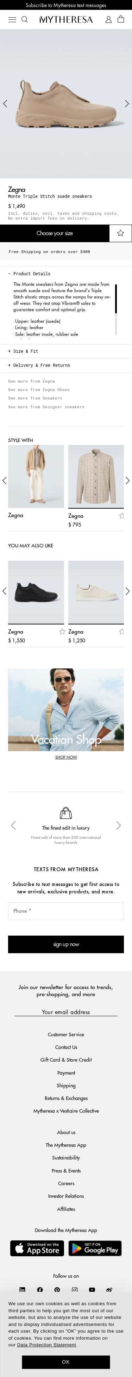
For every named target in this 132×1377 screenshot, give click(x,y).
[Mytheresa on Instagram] (74, 1289)
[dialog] (66, 1334)
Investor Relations (66, 1195)
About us (66, 1132)
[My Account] (108, 19)
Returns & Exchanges (66, 1097)
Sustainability (66, 1157)
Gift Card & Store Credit (66, 1059)
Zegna (16, 189)
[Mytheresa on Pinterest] (57, 1289)
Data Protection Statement (46, 1344)
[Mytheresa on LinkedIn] (22, 1289)
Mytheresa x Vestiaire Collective (66, 1110)
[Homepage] (66, 19)
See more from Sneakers (35, 398)
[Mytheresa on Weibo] (109, 1289)
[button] (5, 103)
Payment (66, 1072)
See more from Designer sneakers (46, 406)
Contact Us (66, 1046)
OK (66, 1362)
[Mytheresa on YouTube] (92, 1289)
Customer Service (66, 1034)
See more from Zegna (31, 381)
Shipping (66, 1085)
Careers (66, 1183)
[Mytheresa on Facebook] (40, 1289)
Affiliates (66, 1208)
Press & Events (66, 1170)
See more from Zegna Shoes (39, 389)
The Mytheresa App (66, 1144)
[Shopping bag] (121, 19)
